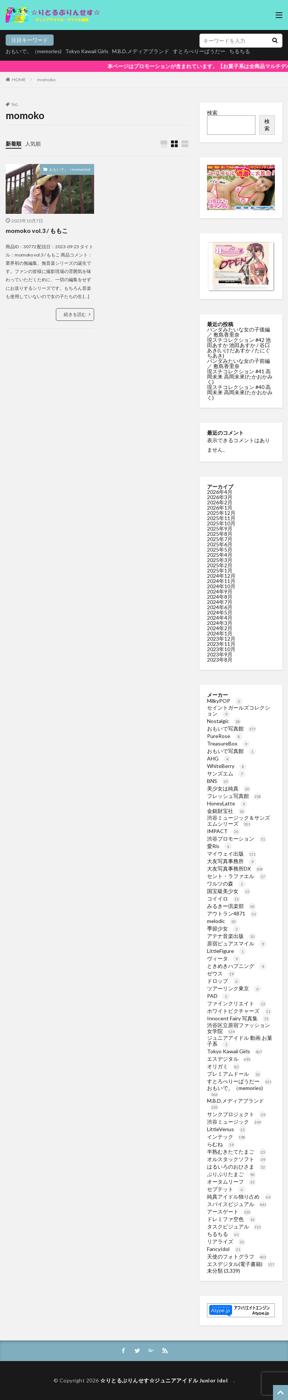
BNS (218, 781)
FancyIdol (224, 1249)
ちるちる (223, 1234)
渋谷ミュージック (234, 1121)
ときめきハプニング (237, 966)
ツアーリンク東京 (234, 988)
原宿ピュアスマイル (237, 943)
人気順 (33, 143)
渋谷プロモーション (237, 838)
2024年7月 (219, 602)
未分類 (215, 1270)
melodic (222, 921)
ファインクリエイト (237, 1003)
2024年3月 (219, 623)
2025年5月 (219, 549)
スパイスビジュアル (237, 1204)
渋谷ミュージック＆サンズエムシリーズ (238, 820)
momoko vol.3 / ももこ (37, 230)
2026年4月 (219, 492)
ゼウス (221, 973)
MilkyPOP (225, 701)
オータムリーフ (231, 1181)
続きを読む (75, 314)
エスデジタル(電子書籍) (241, 1264)
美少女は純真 (229, 788)
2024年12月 (221, 576)
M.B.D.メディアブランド (140, 51)
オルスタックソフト (237, 1159)
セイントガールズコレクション (238, 710)
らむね (221, 1144)
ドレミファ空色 (231, 1219)
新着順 (13, 143)
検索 (212, 112)
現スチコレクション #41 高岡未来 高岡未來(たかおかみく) (240, 376)
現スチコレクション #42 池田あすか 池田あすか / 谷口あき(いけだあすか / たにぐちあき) (239, 348)
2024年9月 (219, 591)
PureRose (225, 736)
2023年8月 (219, 659)
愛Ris (219, 846)
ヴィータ (223, 958)
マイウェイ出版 (231, 853)
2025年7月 (219, 539)
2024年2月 (219, 628)
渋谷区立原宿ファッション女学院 (238, 1028)
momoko (46, 79)
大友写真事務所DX (235, 868)
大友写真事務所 (231, 861)
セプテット (226, 1189)
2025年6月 (219, 544)
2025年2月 (219, 565)
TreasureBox (228, 743)
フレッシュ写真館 (234, 796)
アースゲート (229, 1211)
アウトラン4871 (232, 913)
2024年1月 (219, 633)
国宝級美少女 (229, 891)
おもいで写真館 (231, 728)
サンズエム (226, 773)
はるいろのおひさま (237, 1166)
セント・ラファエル (237, 876)
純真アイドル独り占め (239, 1196)
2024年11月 (221, 581)
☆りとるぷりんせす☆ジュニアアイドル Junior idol (166, 1380)
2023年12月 (221, 638)
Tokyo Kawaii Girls (86, 51)
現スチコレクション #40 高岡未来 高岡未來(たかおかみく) (240, 392)
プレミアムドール (234, 1074)
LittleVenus (226, 1129)
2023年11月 (221, 644)
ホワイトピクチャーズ (239, 1011)
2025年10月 (221, 523)
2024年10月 (221, 586)
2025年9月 (219, 528)
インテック (226, 1136)
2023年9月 (219, 654)
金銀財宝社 (226, 811)
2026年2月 (219, 502)
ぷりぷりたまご (231, 1174)
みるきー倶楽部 (231, 906)
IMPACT (223, 831)
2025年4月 (219, 555)
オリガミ (223, 1066)
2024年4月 (219, 617)
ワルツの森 (226, 883)
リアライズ (226, 1241)
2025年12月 (221, 513)
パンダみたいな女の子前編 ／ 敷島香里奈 (238, 363)
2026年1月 (219, 507)
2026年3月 (219, 497)
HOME (19, 79)
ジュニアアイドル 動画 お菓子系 (239, 1041)
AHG (219, 758)
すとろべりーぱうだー (239, 1081)
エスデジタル (229, 1059)
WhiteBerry (227, 766)
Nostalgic (224, 721)
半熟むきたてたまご (237, 1151)
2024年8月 (219, 596)
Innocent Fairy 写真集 (238, 1018)
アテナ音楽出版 (231, 936)
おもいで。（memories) (34, 51)
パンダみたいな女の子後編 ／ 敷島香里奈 (238, 332)
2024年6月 (219, 607)
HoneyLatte (227, 803)
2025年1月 (219, 570)
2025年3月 (219, 560)
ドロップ (223, 981)
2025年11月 (221, 518)
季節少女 (223, 928)
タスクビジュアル (234, 1226)
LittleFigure (226, 951)
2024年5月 (219, 612)
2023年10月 (221, 649)
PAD (218, 996)
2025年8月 (219, 534)
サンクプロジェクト (237, 1114)
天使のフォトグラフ (237, 1256)
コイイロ (223, 898)
